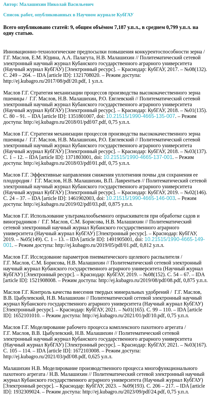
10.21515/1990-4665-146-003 (140, 198)
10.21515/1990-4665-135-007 (140, 116)
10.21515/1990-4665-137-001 (138, 157)
